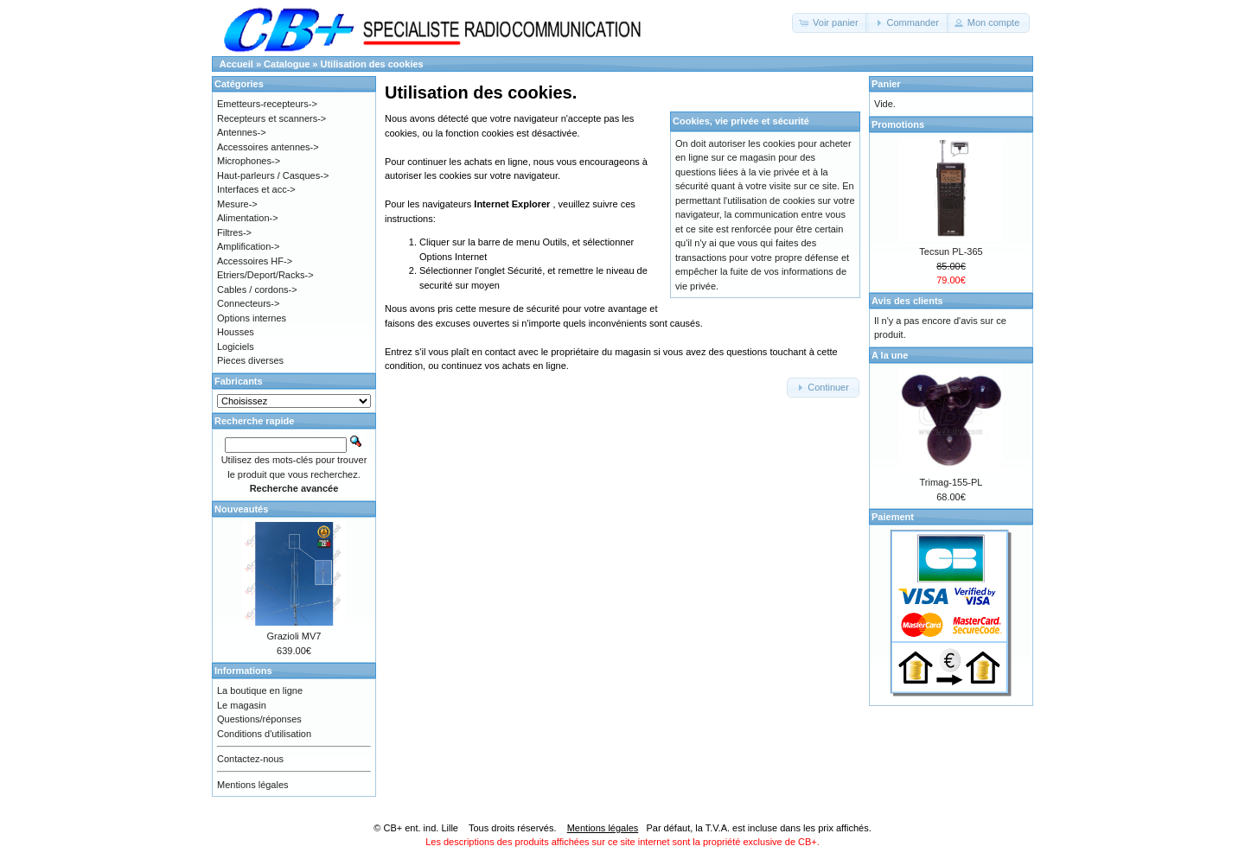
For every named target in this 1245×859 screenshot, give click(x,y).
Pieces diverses (250, 360)
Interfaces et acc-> (256, 189)
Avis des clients (907, 301)
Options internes (251, 318)
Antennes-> (241, 132)
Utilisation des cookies (372, 64)
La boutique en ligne (260, 690)
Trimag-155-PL (951, 482)
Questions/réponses (259, 719)
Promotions (898, 124)
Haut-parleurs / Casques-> (273, 175)
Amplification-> (248, 246)
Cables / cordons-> (257, 289)
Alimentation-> (247, 218)
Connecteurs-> (248, 303)
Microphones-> (248, 161)
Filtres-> (234, 232)
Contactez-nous (250, 759)
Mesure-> (237, 204)
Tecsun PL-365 (950, 251)
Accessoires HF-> (254, 261)
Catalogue (287, 64)
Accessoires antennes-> (268, 147)
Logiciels (235, 346)
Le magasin (241, 705)
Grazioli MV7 (294, 636)
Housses (235, 332)
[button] (830, 23)
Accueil (236, 64)
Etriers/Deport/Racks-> (265, 275)
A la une (890, 355)
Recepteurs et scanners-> (271, 118)
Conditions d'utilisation (264, 734)
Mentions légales (253, 784)
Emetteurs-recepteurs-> (267, 104)
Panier (886, 84)
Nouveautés (241, 509)
